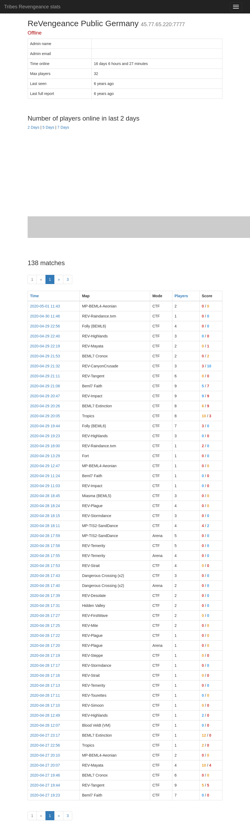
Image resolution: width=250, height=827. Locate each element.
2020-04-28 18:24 (45, 506)
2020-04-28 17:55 (45, 555)
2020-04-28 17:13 (45, 685)
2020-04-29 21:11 (45, 376)
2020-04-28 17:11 (45, 695)
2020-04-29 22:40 (45, 336)
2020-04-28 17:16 (45, 675)
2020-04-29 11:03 (45, 486)
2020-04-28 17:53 (45, 565)
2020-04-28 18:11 (45, 526)
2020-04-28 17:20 (45, 645)
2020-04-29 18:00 (45, 446)
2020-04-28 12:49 (45, 715)
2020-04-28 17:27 (45, 615)
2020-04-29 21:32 (45, 366)
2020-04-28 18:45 (45, 496)
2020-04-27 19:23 (45, 795)
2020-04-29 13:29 (45, 456)
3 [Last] (68, 279)
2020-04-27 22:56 (45, 745)
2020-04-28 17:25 (45, 625)
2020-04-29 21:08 (45, 386)
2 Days (34, 127)
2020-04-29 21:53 (45, 356)
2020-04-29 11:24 (45, 476)
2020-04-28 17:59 (45, 536)
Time (34, 296)
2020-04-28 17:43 (45, 575)
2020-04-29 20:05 (45, 416)
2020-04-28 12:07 (45, 725)
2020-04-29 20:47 (45, 396)
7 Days (63, 127)
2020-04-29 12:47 (45, 466)
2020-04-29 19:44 (45, 426)
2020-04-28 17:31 (45, 605)
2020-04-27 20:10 (45, 755)
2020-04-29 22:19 (45, 346)
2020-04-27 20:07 (45, 765)
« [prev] (41, 279)
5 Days (48, 127)
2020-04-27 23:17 (45, 735)
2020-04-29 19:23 (45, 436)
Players (181, 296)
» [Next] (59, 279)
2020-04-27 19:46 (45, 775)
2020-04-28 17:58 (45, 546)
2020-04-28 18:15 (45, 516)
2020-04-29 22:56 (45, 326)
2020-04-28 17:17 (45, 665)
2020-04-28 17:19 (45, 655)
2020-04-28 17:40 (45, 585)
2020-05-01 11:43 (45, 306)
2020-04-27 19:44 (45, 785)
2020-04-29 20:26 (45, 406)
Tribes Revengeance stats (32, 6)
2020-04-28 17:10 (45, 705)
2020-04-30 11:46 (45, 316)
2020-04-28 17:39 (45, 595)
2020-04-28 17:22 (45, 635)
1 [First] (32, 279)
